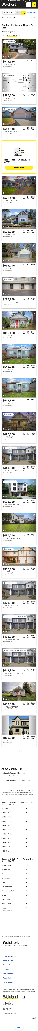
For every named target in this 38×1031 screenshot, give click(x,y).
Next (24, 751)
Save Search (31, 13)
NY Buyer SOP (8, 982)
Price (3, 18)
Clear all (32, 18)
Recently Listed (12, 35)
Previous (15, 751)
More (10, 18)
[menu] (34, 4)
